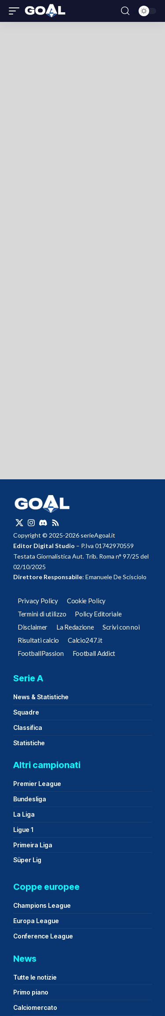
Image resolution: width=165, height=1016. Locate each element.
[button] (16, 11)
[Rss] (55, 523)
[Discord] (43, 523)
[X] (19, 523)
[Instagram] (31, 523)
